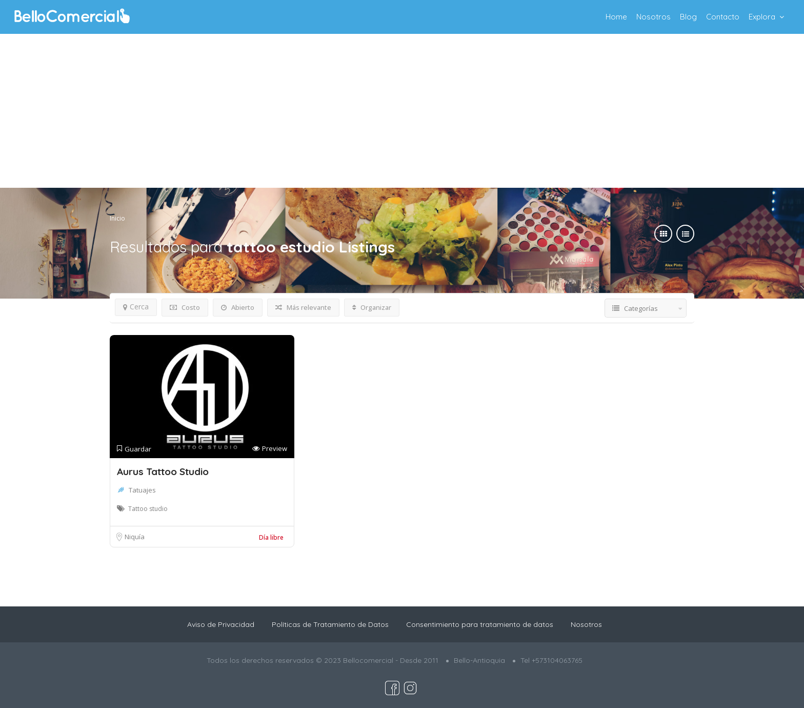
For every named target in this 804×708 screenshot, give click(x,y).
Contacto (722, 17)
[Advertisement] (402, 111)
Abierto (237, 307)
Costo (185, 307)
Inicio (117, 218)
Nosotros (653, 17)
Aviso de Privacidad (220, 624)
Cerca (136, 306)
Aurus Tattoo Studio (163, 471)
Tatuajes (142, 490)
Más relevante (303, 307)
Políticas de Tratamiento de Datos (330, 624)
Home (616, 17)
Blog (688, 17)
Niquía (135, 536)
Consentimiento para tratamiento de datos (479, 624)
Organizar (371, 307)
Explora (762, 17)
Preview (269, 448)
